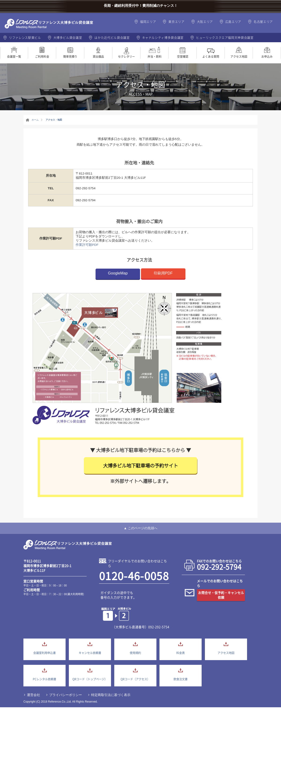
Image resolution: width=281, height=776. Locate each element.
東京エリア (176, 21)
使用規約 (135, 653)
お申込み (267, 56)
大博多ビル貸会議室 (67, 37)
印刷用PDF (163, 273)
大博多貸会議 (67, 545)
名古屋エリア (263, 21)
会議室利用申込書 (44, 653)
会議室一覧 (14, 56)
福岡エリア (148, 21)
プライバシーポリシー (65, 695)
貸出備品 (98, 56)
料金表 (180, 653)
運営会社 (33, 695)
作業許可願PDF (87, 245)
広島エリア (233, 21)
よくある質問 (210, 56)
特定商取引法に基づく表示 (110, 695)
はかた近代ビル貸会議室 (111, 37)
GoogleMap (118, 273)
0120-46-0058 (134, 575)
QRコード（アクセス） (135, 679)
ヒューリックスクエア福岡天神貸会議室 (225, 37)
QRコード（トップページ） (89, 679)
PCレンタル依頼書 (44, 679)
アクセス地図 (238, 56)
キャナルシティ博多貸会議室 (163, 37)
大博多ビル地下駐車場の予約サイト (140, 465)
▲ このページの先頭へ (140, 528)
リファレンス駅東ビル (25, 37)
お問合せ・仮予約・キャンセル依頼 (221, 595)
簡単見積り (70, 56)
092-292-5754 (158, 626)
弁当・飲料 (155, 56)
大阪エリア (205, 21)
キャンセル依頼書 (90, 653)
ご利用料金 (42, 56)
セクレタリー (126, 56)
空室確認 (182, 56)
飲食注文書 (181, 679)
